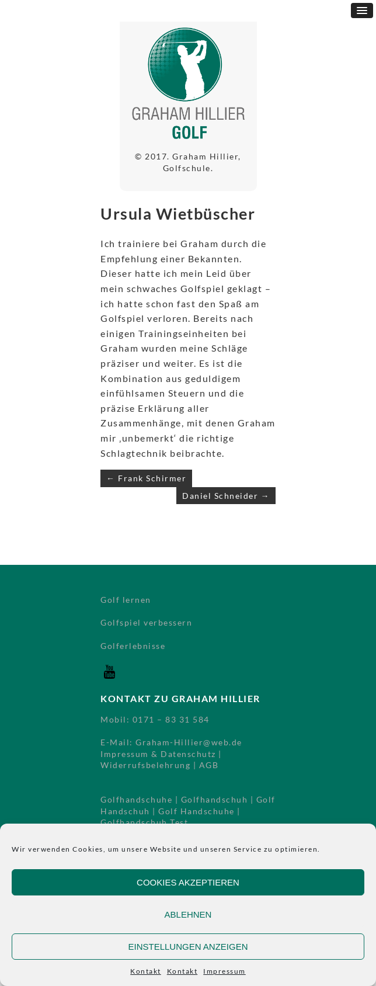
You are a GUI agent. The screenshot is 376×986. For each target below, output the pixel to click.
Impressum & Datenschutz (158, 754)
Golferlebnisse (132, 646)
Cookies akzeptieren (188, 882)
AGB (209, 765)
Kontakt (145, 971)
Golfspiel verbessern (146, 622)
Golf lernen (125, 600)
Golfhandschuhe (136, 799)
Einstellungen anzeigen (188, 947)
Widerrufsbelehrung (145, 765)
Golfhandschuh (214, 799)
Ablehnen (188, 914)
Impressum (224, 971)
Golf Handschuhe (196, 811)
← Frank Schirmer (146, 478)
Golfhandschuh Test (144, 822)
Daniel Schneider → (226, 496)
